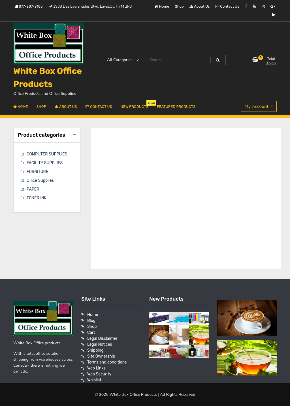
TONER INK (36, 198)
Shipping (95, 350)
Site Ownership (101, 356)
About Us (199, 6)
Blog (91, 320)
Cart (91, 332)
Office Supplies (40, 180)
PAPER (33, 189)
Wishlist (94, 380)
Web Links (96, 368)
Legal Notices (99, 344)
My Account (257, 106)
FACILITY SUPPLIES (45, 163)
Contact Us (227, 6)
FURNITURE (37, 171)
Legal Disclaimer (102, 338)
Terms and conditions (107, 362)
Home (162, 6)
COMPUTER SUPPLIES (47, 154)
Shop (179, 6)
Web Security (99, 374)
